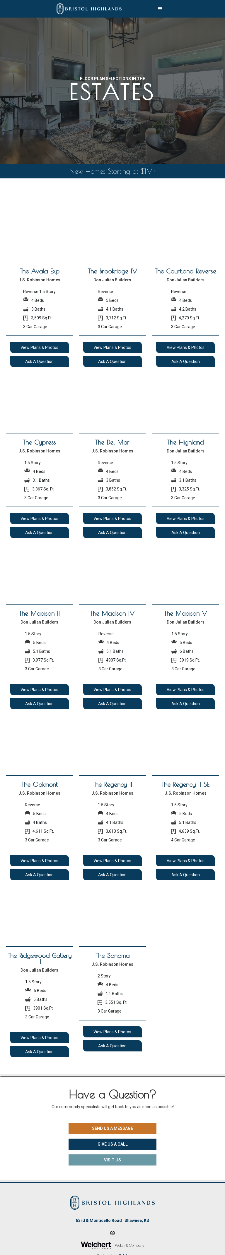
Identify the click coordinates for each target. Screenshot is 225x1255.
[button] (160, 9)
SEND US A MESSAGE (112, 1128)
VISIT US (112, 1160)
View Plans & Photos (39, 347)
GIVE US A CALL (113, 1144)
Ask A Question (39, 361)
